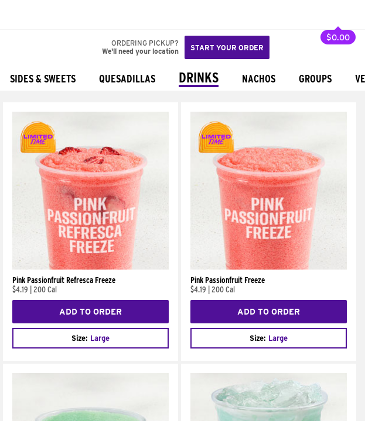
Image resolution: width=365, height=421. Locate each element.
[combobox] (90, 338)
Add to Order (90, 311)
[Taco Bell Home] (20, 14)
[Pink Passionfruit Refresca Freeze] (90, 266)
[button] (48, 15)
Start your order (227, 47)
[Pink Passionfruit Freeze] (268, 266)
